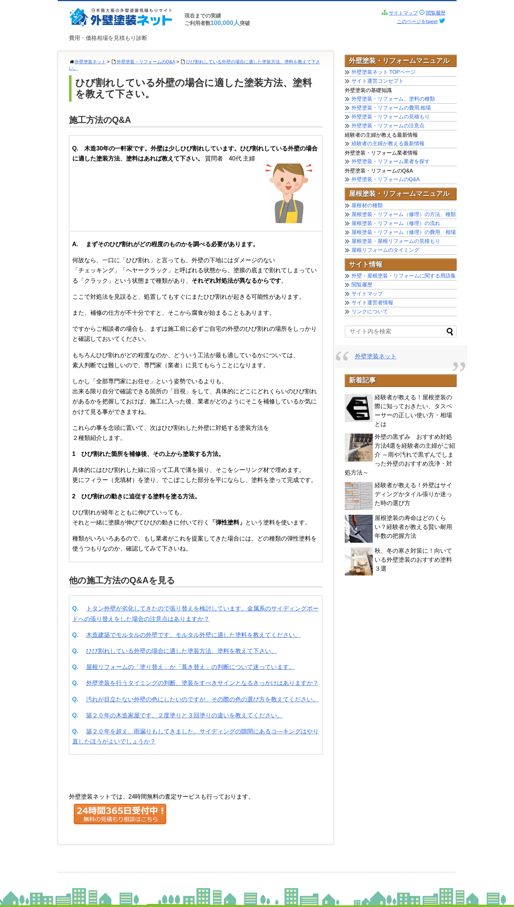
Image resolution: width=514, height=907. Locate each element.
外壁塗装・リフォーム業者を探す (390, 161)
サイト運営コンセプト (377, 81)
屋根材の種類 (367, 205)
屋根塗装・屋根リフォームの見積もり (395, 241)
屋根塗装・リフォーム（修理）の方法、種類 (403, 214)
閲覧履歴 (435, 13)
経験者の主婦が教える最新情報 (388, 143)
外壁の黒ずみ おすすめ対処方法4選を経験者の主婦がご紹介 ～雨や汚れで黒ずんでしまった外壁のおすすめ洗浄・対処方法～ (400, 455)
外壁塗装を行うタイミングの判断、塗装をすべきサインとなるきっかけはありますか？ (202, 683)
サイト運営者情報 (372, 302)
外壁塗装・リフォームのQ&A (146, 61)
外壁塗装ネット (90, 61)
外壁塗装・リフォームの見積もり (390, 117)
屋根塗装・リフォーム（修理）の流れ (395, 223)
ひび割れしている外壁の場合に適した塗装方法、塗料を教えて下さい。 (181, 651)
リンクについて (369, 311)
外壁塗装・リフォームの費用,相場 (391, 108)
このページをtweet (417, 21)
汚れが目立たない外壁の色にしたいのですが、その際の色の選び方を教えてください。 (202, 699)
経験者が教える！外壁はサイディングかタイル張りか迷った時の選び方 (413, 494)
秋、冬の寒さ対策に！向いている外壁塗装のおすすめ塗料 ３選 (413, 560)
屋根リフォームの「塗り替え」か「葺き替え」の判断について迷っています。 (190, 667)
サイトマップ (403, 13)
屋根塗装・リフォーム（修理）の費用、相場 (403, 232)
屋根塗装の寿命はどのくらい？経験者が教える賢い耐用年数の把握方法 (413, 527)
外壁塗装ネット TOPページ (383, 72)
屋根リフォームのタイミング (385, 250)
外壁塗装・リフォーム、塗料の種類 (393, 99)
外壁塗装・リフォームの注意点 (388, 126)
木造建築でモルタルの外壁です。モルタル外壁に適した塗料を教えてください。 (193, 635)
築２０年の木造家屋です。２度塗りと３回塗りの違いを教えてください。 (184, 715)
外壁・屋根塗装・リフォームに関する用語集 (403, 276)
